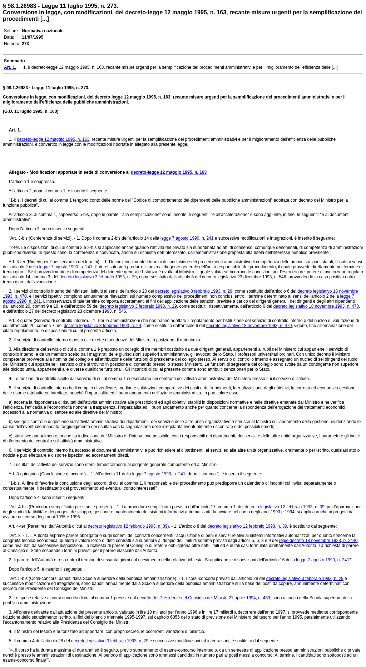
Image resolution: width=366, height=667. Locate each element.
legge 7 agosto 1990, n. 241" (323, 559)
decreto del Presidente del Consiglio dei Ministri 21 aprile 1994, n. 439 (203, 597)
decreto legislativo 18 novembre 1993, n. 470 (316, 306)
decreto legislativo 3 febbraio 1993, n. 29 (98, 276)
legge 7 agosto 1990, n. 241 (187, 238)
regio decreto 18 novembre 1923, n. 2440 (318, 540)
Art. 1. (15, 130)
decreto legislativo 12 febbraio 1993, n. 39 (285, 506)
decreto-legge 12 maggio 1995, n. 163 (53, 139)
